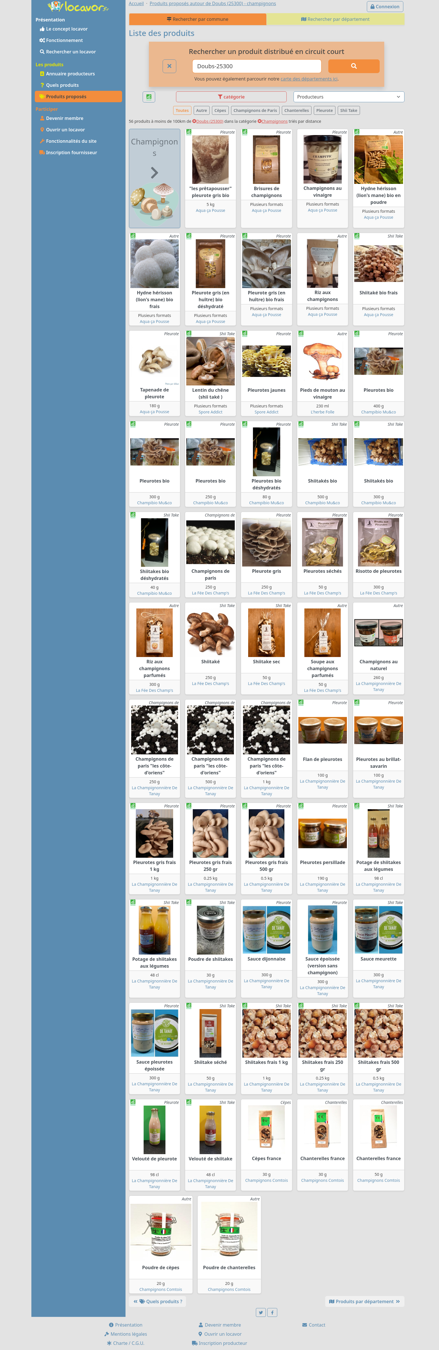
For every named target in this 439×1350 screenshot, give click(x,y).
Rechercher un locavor (67, 52)
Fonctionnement (61, 40)
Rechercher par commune (197, 19)
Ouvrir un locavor (62, 129)
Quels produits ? (157, 1301)
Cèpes (220, 110)
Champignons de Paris (255, 110)
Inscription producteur (219, 1343)
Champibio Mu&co (378, 412)
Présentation (125, 1325)
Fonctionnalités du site (68, 141)
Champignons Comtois (266, 1180)
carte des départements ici (309, 79)
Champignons (273, 121)
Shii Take (348, 110)
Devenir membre (61, 118)
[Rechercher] (354, 66)
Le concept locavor (63, 29)
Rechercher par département (335, 19)
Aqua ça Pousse (210, 210)
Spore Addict (210, 412)
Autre (201, 110)
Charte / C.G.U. (125, 1343)
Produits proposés (62, 96)
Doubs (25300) (207, 121)
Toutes (182, 110)
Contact (313, 1325)
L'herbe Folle (323, 412)
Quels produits (59, 85)
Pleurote (324, 110)
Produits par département (364, 1301)
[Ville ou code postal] (256, 66)
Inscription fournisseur (68, 152)
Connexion (385, 6)
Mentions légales (125, 1334)
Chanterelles (296, 110)
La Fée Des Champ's (210, 593)
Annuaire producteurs (67, 74)
